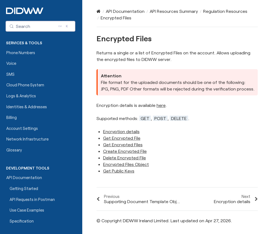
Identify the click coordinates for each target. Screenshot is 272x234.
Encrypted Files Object (126, 164)
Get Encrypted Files (123, 144)
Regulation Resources (225, 11)
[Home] (99, 11)
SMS (10, 74)
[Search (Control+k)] (40, 26)
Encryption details (121, 131)
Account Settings (22, 128)
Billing (11, 117)
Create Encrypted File (125, 151)
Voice (11, 63)
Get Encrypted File (121, 138)
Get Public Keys (118, 170)
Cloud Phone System (25, 85)
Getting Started (24, 188)
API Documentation (24, 177)
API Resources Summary (174, 11)
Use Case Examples (27, 210)
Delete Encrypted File (124, 157)
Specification (22, 221)
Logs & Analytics (21, 95)
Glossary (14, 150)
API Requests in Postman (32, 199)
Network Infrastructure (27, 139)
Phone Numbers (20, 52)
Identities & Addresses (26, 106)
